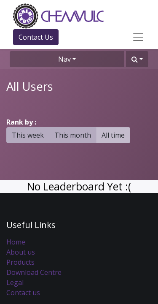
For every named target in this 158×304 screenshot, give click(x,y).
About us (20, 252)
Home (15, 242)
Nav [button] (64, 59)
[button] (137, 59)
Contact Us (36, 37)
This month (72, 135)
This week (28, 135)
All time (113, 135)
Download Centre (34, 272)
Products (20, 262)
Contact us (23, 292)
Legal (15, 282)
